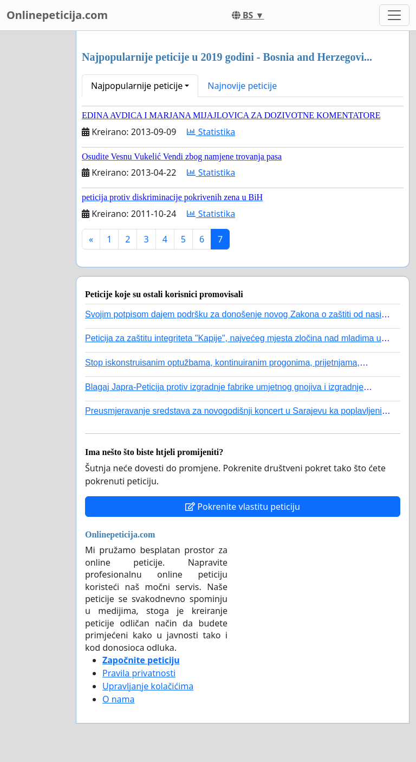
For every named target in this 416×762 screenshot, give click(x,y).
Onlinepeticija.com (57, 15)
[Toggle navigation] (394, 15)
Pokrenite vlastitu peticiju (242, 507)
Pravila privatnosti (139, 673)
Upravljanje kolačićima (147, 686)
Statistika (211, 132)
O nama (118, 699)
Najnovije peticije (242, 86)
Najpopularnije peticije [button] (137, 86)
